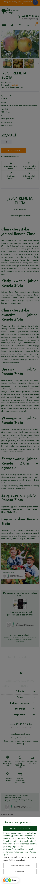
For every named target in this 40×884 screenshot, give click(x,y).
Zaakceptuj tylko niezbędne (20, 865)
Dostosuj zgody (20, 871)
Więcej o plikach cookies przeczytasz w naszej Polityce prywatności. (19, 858)
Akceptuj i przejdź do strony (20, 828)
